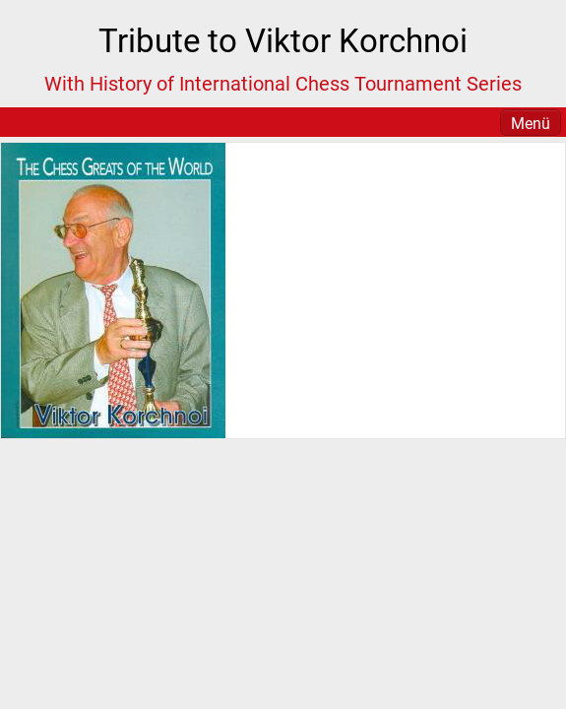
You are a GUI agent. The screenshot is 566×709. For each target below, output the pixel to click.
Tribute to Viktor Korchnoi (283, 41)
